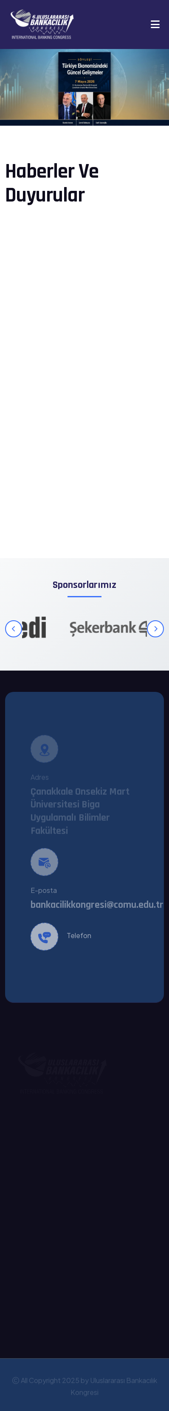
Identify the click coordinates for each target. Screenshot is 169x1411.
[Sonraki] (155, 628)
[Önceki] (13, 628)
